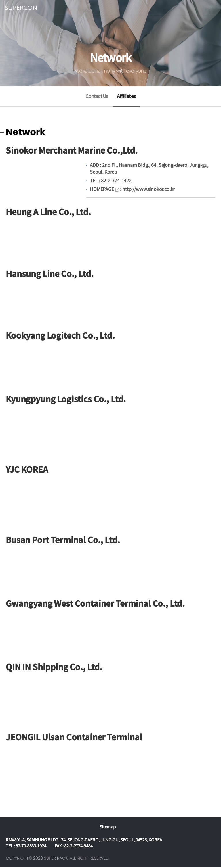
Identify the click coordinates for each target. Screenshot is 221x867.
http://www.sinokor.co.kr (148, 188)
